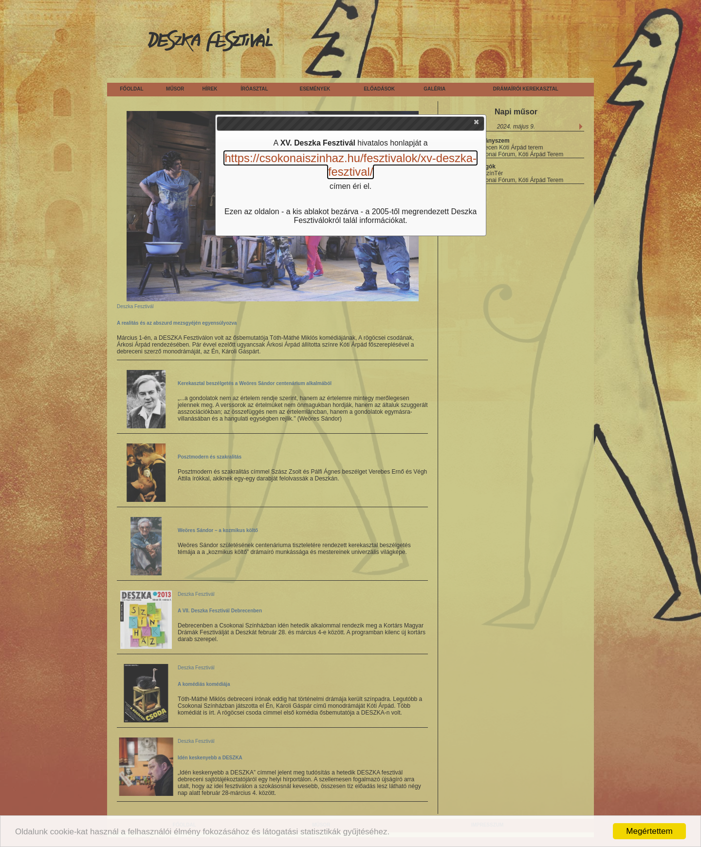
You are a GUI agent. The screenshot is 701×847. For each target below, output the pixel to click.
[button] (477, 124)
